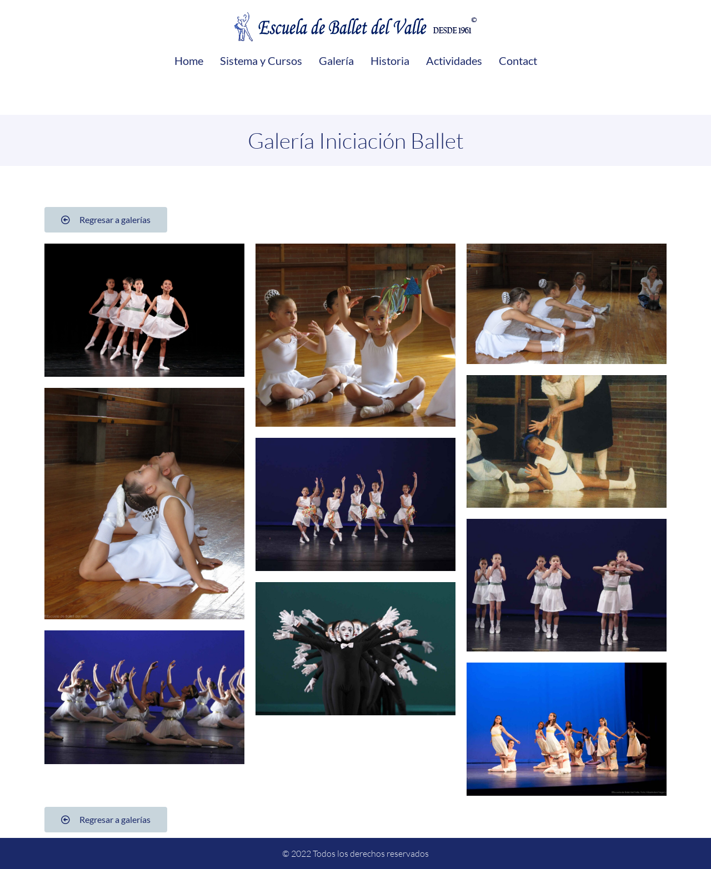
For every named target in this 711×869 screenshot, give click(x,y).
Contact (518, 60)
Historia (389, 60)
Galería (336, 60)
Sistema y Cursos (261, 60)
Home (188, 60)
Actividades (454, 60)
